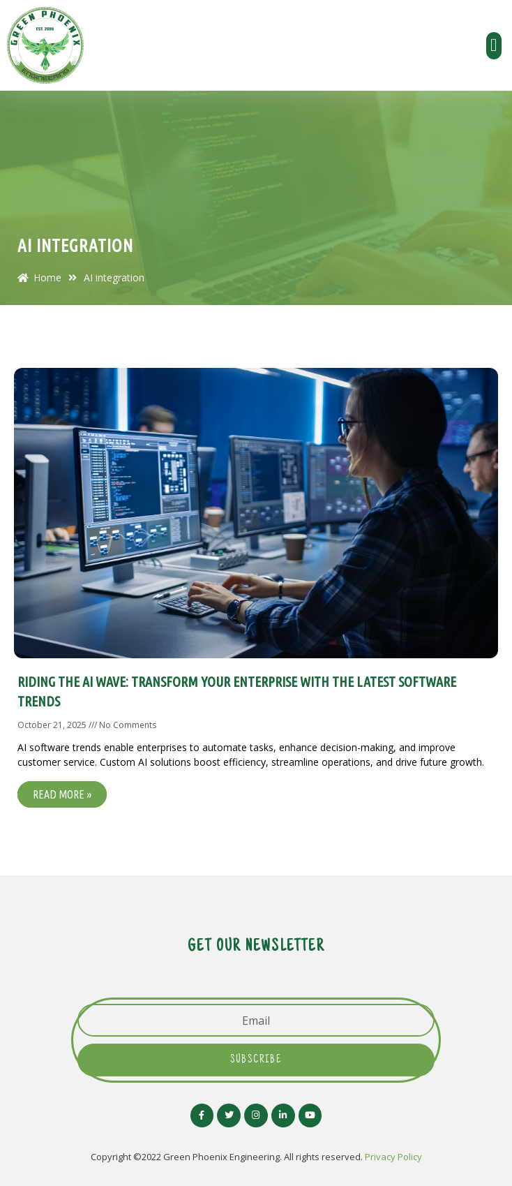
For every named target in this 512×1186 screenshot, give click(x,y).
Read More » (62, 794)
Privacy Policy (393, 1156)
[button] (494, 45)
